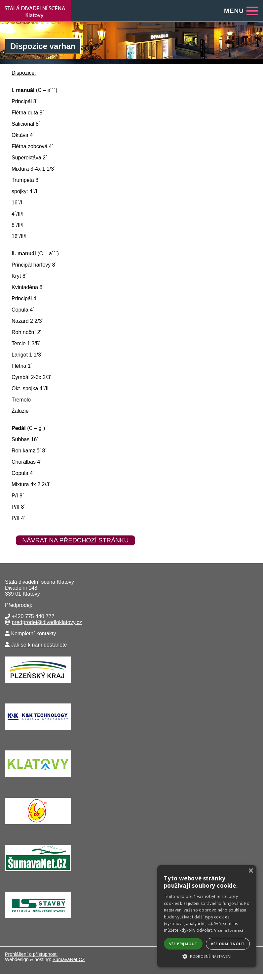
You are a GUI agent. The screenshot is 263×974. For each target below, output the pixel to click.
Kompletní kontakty (33, 633)
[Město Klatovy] (38, 778)
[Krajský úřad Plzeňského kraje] (38, 684)
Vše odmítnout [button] (227, 943)
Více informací (229, 930)
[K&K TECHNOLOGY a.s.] (38, 731)
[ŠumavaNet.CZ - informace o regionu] (38, 872)
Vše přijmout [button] (183, 943)
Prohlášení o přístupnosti (31, 954)
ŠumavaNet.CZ (69, 959)
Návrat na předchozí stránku (75, 540)
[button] (207, 956)
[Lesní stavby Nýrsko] (38, 919)
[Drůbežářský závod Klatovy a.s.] (38, 825)
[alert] (206, 916)
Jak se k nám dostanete (39, 645)
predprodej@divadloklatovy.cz (47, 622)
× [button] (250, 870)
